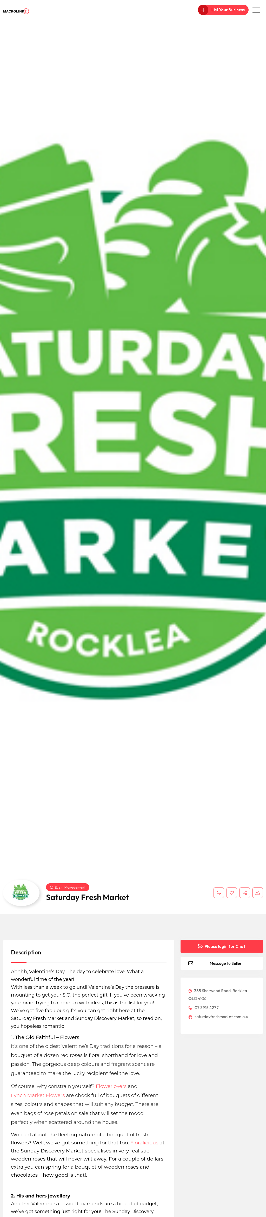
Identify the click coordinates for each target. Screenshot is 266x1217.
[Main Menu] (256, 9)
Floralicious (144, 1142)
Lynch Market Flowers (38, 1095)
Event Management (67, 887)
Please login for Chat (221, 946)
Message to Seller (226, 963)
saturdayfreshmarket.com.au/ (218, 1016)
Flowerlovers (111, 1086)
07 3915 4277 (203, 1007)
